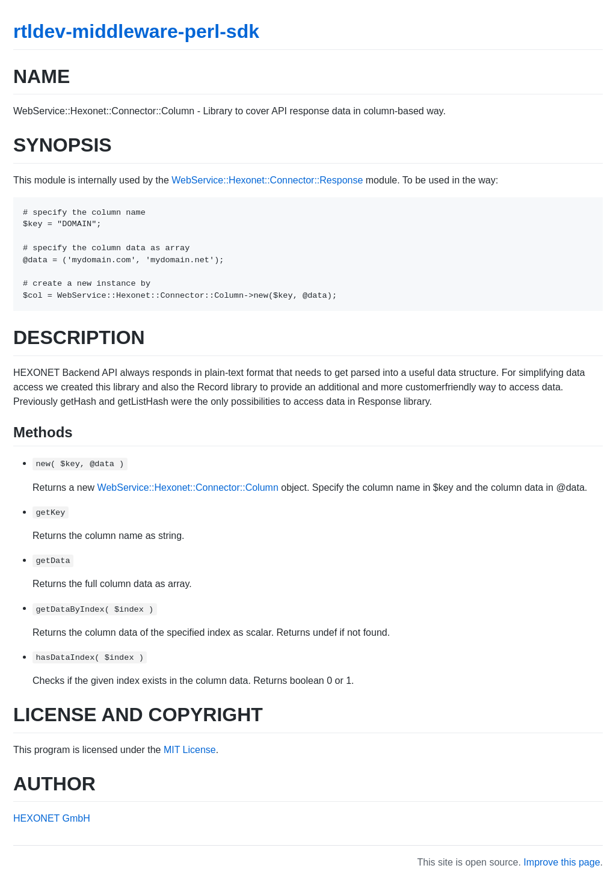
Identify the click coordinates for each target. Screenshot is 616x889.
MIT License (190, 750)
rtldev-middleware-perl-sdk (136, 31)
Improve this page (561, 862)
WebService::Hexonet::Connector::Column (188, 487)
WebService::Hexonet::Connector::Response (267, 180)
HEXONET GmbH (51, 818)
